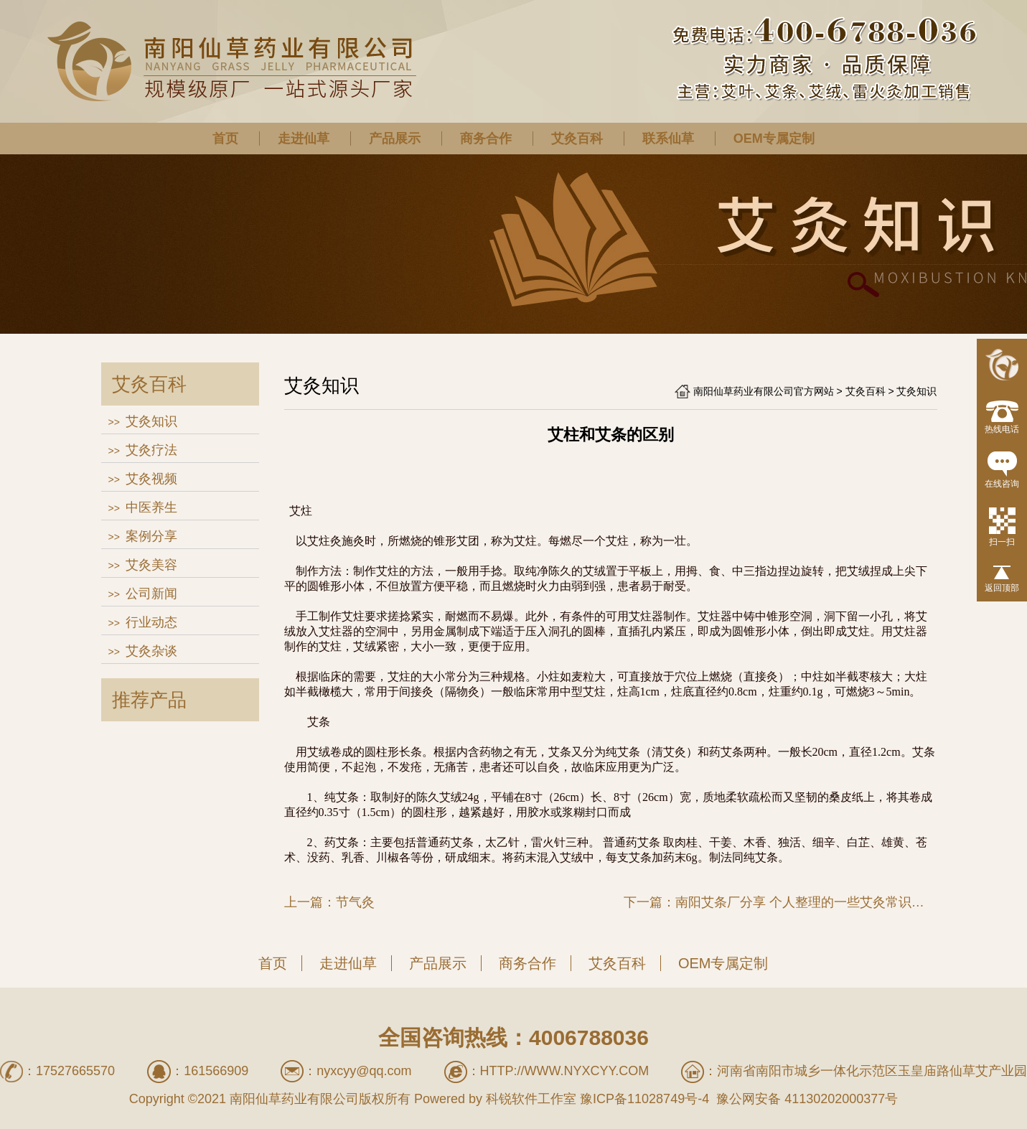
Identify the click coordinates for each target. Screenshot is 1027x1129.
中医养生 (151, 507)
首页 (225, 138)
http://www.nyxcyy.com (565, 1071)
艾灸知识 (151, 421)
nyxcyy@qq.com (363, 1071)
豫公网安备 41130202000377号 (805, 1099)
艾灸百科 (577, 138)
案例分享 (151, 536)
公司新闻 (151, 593)
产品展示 (395, 138)
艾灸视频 (151, 479)
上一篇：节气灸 (329, 902)
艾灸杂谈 (151, 651)
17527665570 (75, 1071)
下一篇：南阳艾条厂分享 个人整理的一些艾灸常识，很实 (780, 902)
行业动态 (151, 622)
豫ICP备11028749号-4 (644, 1099)
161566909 (216, 1071)
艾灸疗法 (151, 450)
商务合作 (486, 138)
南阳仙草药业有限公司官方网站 (763, 391)
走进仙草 (303, 138)
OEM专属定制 (774, 138)
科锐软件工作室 (531, 1099)
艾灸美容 (151, 565)
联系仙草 (668, 138)
